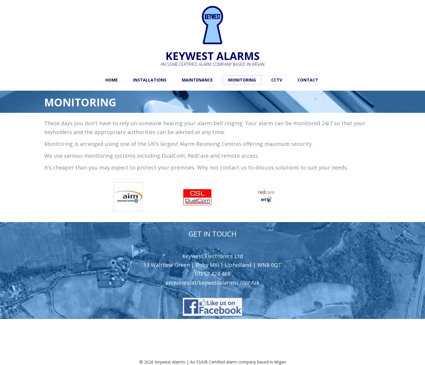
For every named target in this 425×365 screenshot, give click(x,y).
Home (111, 80)
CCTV (276, 80)
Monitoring (242, 80)
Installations (149, 80)
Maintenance (197, 80)
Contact (308, 80)
